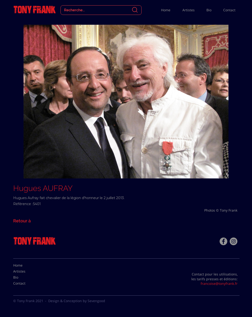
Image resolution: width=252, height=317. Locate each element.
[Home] (25, 265)
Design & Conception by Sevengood (76, 301)
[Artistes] (25, 271)
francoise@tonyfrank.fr (219, 283)
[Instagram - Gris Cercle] (233, 241)
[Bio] (25, 277)
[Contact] (25, 283)
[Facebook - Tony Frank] (223, 241)
